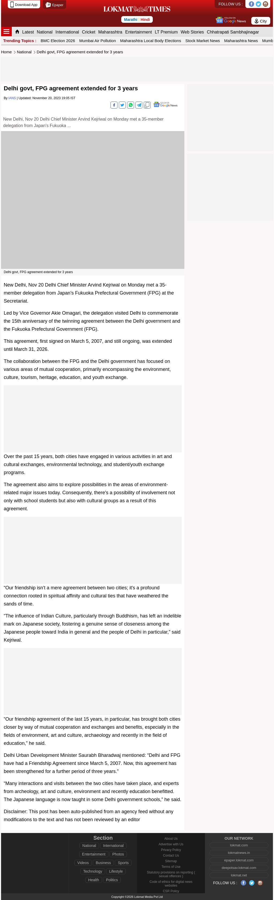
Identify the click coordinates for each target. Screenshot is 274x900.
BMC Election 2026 (58, 40)
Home (6, 52)
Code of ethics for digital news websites (171, 883)
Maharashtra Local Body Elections (150, 40)
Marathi (130, 19)
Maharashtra (110, 32)
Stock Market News (202, 40)
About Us (170, 839)
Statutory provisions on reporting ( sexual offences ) (171, 874)
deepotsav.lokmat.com (239, 868)
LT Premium (166, 32)
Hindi (145, 19)
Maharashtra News (241, 40)
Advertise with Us (171, 844)
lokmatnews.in (239, 853)
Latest (28, 32)
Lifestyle (116, 871)
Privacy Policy (171, 850)
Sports (123, 863)
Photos (118, 854)
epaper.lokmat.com (239, 860)
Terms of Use (171, 867)
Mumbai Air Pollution (97, 40)
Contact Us (171, 855)
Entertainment (138, 32)
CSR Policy (171, 891)
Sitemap (171, 861)
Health (93, 880)
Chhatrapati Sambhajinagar (233, 32)
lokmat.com (239, 845)
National (45, 32)
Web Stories (192, 32)
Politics (112, 880)
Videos (83, 863)
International (67, 32)
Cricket (88, 32)
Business (103, 863)
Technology (92, 871)
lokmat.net (239, 875)
